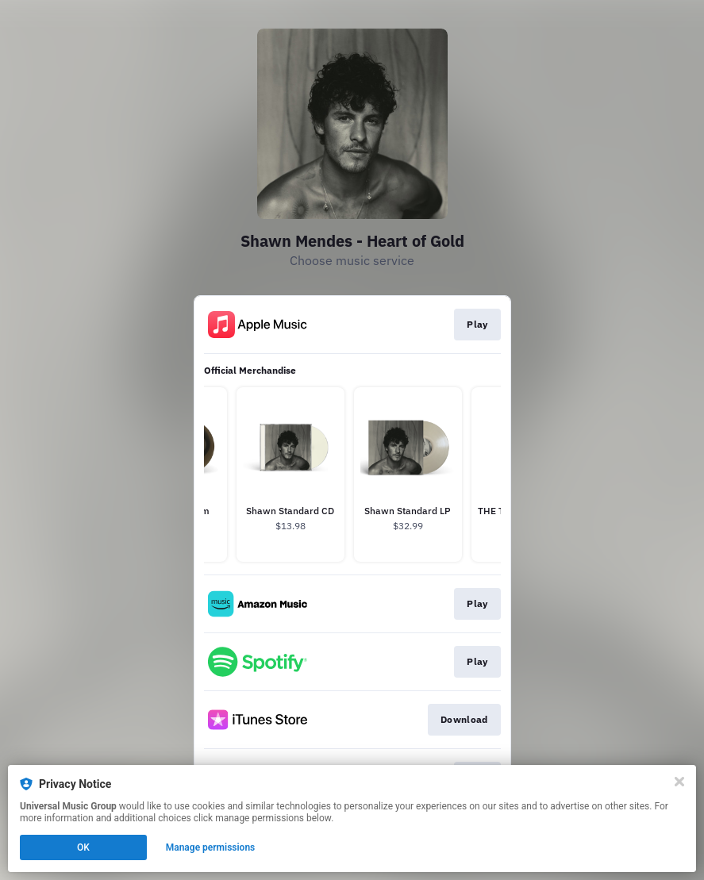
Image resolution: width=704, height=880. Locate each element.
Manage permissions (211, 847)
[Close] (679, 781)
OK (83, 847)
